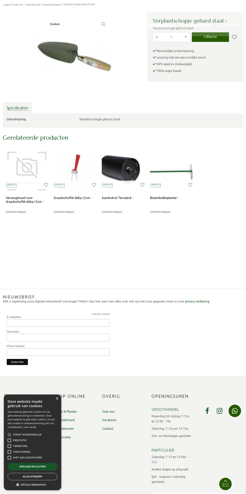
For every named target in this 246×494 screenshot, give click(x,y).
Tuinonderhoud (64, 399)
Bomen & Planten (65, 391)
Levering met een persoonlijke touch (181, 97)
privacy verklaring (197, 281)
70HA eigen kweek (168, 111)
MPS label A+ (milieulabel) (174, 104)
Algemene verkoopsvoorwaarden (93, 486)
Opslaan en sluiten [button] (33, 466)
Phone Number (16, 325)
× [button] (56, 398)
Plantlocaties (62, 416)
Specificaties (17, 148)
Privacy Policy (61, 486)
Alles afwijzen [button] (32, 476)
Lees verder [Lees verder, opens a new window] (30, 427)
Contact (107, 408)
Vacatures (109, 399)
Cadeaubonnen (63, 408)
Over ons (108, 391)
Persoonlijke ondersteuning (175, 91)
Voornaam (13, 310)
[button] (32, 484)
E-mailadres (14, 296)
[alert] (32, 442)
